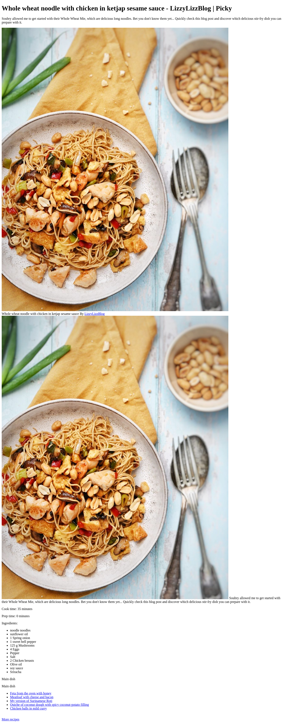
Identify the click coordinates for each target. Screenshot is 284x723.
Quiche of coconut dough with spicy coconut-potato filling (49, 704)
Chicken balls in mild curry (28, 708)
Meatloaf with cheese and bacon (31, 697)
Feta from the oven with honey (30, 693)
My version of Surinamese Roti (31, 701)
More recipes (10, 719)
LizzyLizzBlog (95, 314)
